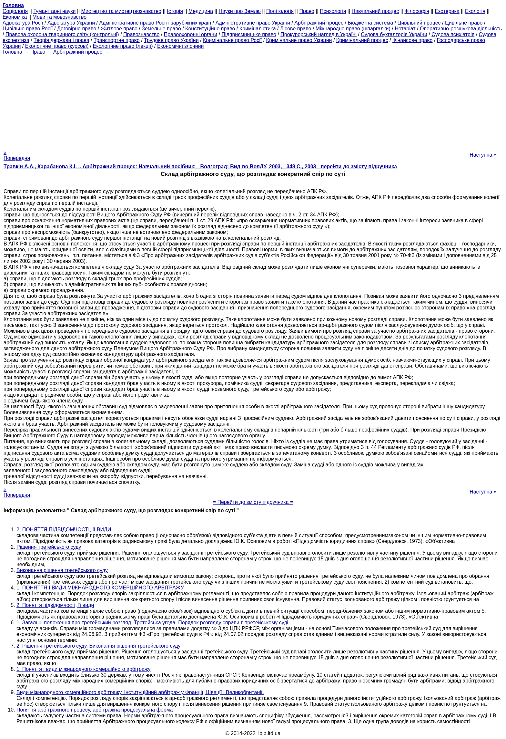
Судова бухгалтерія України (394, 34)
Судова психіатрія (452, 34)
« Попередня (17, 155)
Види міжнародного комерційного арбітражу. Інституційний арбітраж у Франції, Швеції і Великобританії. (140, 692)
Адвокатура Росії (23, 23)
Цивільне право (463, 23)
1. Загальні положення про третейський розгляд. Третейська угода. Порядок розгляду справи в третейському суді (152, 622)
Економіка (15, 17)
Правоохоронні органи (190, 34)
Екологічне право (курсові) (57, 46)
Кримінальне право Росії (232, 40)
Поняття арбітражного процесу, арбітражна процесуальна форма (94, 710)
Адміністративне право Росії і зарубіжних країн (155, 23)
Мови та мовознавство (60, 17)
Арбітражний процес (318, 23)
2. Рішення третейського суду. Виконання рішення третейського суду (98, 646)
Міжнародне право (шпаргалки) (353, 28)
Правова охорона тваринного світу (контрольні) (62, 34)
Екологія (475, 11)
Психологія (333, 11)
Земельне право (161, 28)
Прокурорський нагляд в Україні (318, 34)
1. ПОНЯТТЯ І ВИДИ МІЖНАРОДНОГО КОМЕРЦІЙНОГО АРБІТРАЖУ (100, 587)
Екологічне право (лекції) (123, 46)
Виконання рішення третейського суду (62, 570)
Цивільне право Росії (28, 28)
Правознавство (141, 34)
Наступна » (483, 155)
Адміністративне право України (253, 23)
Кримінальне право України (299, 40)
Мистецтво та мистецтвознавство (121, 11)
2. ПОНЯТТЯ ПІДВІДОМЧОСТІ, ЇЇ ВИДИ (63, 529)
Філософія (416, 11)
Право (306, 11)
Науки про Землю (239, 11)
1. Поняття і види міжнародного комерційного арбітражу (83, 669)
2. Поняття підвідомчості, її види (55, 605)
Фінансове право (412, 40)
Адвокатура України (71, 23)
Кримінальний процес (362, 40)
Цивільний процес (419, 23)
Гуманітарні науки (54, 11)
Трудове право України (171, 40)
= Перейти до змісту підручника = (253, 502)
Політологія (280, 11)
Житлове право (118, 28)
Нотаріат (405, 28)
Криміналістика (257, 28)
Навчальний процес (375, 11)
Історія (175, 11)
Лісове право (295, 28)
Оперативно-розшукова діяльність (461, 28)
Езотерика (447, 11)
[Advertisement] (253, 100)
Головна (12, 52)
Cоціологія (15, 11)
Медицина (200, 11)
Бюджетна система (370, 23)
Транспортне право (117, 40)
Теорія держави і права (61, 40)
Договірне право (76, 28)
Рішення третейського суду (48, 547)
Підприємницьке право (248, 34)
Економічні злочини (180, 46)
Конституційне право (210, 28)
